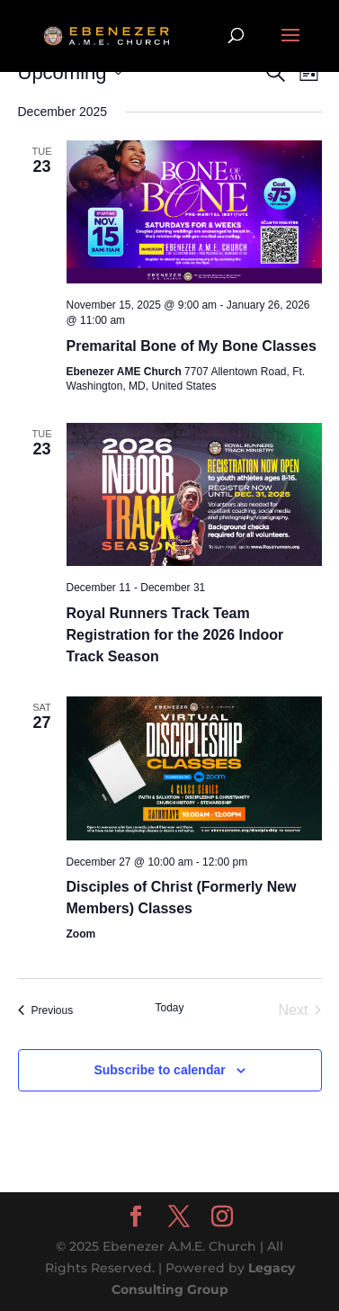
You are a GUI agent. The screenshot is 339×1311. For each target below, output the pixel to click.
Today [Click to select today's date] (169, 1007)
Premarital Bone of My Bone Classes (192, 346)
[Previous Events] (46, 1010)
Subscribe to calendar (159, 1070)
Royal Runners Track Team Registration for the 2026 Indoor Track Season (175, 635)
